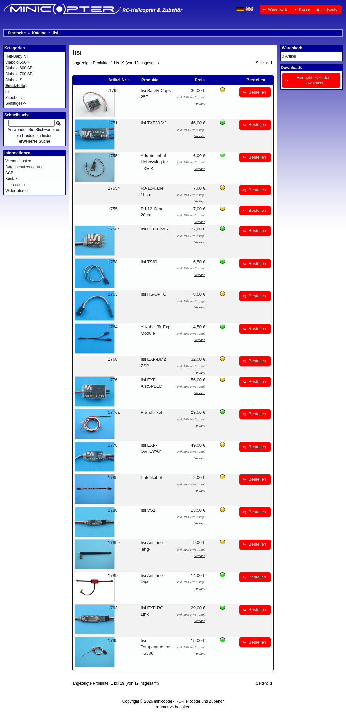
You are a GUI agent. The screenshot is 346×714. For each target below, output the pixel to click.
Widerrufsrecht (18, 190)
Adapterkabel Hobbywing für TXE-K (154, 162)
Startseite (17, 33)
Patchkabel (151, 477)
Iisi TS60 (149, 261)
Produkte (149, 80)
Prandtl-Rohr (153, 412)
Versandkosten (18, 161)
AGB (9, 173)
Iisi (55, 33)
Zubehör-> (14, 97)
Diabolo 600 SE (18, 68)
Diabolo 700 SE (18, 74)
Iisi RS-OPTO (154, 294)
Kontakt (12, 178)
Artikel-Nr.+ (118, 80)
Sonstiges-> (15, 103)
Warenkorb (292, 48)
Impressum (15, 184)
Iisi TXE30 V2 (154, 122)
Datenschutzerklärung (24, 167)
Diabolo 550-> (17, 62)
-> (16, 85)
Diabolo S (13, 80)
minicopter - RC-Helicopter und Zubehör (189, 701)
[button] (275, 9)
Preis (199, 80)
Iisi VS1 (148, 510)
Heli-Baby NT (16, 56)
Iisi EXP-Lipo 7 (155, 229)
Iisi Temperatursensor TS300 (158, 647)
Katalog (39, 33)
